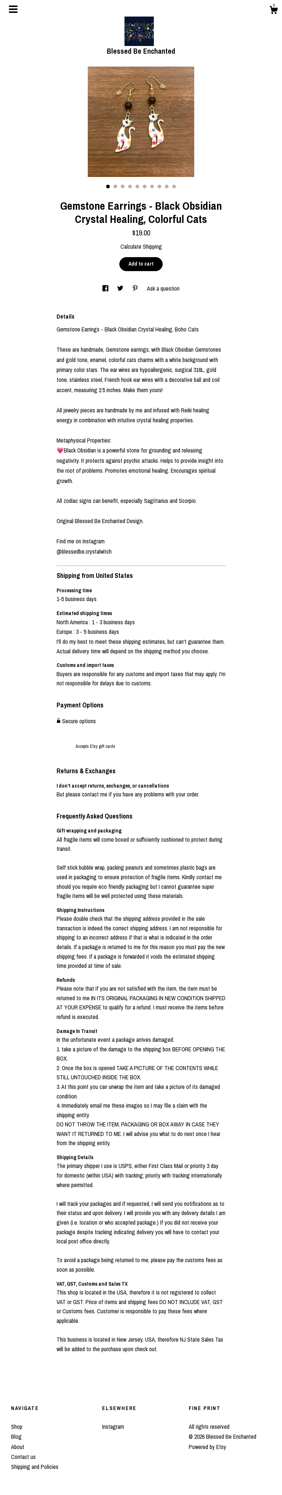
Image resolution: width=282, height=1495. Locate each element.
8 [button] (159, 186)
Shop (16, 1427)
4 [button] (130, 186)
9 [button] (167, 186)
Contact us (23, 1457)
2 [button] (115, 186)
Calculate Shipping (141, 246)
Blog (16, 1436)
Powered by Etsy (207, 1447)
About (17, 1447)
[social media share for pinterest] (136, 288)
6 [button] (145, 186)
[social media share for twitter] (121, 288)
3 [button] (122, 186)
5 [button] (137, 186)
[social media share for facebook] (106, 288)
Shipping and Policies (34, 1467)
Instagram (113, 1427)
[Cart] (274, 11)
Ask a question (163, 288)
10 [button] (174, 186)
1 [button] (108, 186)
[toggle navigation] (13, 9)
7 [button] (152, 186)
